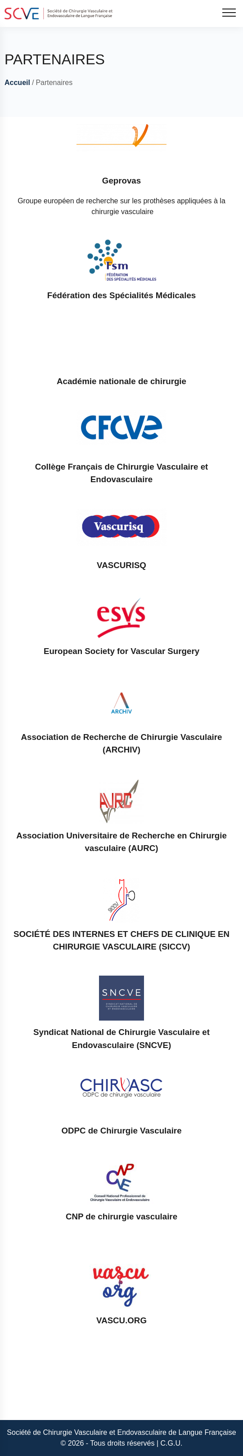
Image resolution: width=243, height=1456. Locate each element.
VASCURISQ (121, 565)
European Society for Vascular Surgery (121, 651)
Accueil (17, 82)
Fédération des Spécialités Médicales (121, 295)
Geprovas (121, 180)
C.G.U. (172, 1443)
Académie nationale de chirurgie (121, 381)
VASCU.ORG (121, 1320)
